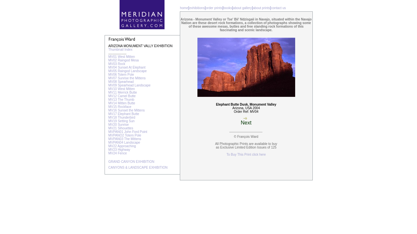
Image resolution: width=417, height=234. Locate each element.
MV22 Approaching (122, 146)
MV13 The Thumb (121, 99)
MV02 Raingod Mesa (123, 60)
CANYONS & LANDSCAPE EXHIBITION (138, 167)
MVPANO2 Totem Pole (124, 135)
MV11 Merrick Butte (122, 92)
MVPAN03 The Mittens (124, 139)
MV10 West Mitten (121, 89)
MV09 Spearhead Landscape (129, 85)
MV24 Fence (117, 153)
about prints (261, 8)
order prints (214, 8)
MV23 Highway (119, 149)
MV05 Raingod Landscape (127, 71)
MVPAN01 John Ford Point (127, 132)
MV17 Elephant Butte (123, 114)
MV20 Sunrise (118, 124)
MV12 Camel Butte (122, 96)
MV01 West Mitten (121, 56)
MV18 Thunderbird (122, 117)
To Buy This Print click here (246, 154)
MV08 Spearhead (121, 82)
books (227, 8)
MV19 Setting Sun (121, 121)
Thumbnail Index (120, 49)
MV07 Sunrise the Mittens (127, 78)
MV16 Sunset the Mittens (126, 110)
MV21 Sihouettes (120, 128)
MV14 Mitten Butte (121, 103)
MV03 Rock (116, 64)
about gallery (242, 8)
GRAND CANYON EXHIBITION (131, 161)
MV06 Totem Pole (121, 74)
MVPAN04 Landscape (124, 142)
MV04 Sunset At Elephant (127, 67)
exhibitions (197, 8)
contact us (278, 8)
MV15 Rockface (120, 107)
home (184, 8)
